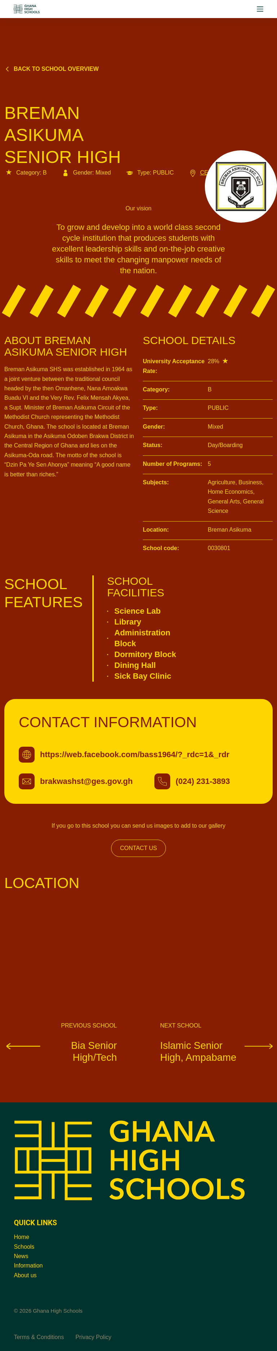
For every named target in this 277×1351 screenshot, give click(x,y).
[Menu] (260, 9)
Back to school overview (51, 69)
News (21, 1256)
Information (28, 1265)
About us (25, 1275)
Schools (24, 1247)
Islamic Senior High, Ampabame (216, 1051)
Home (21, 1237)
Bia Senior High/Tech (60, 1051)
